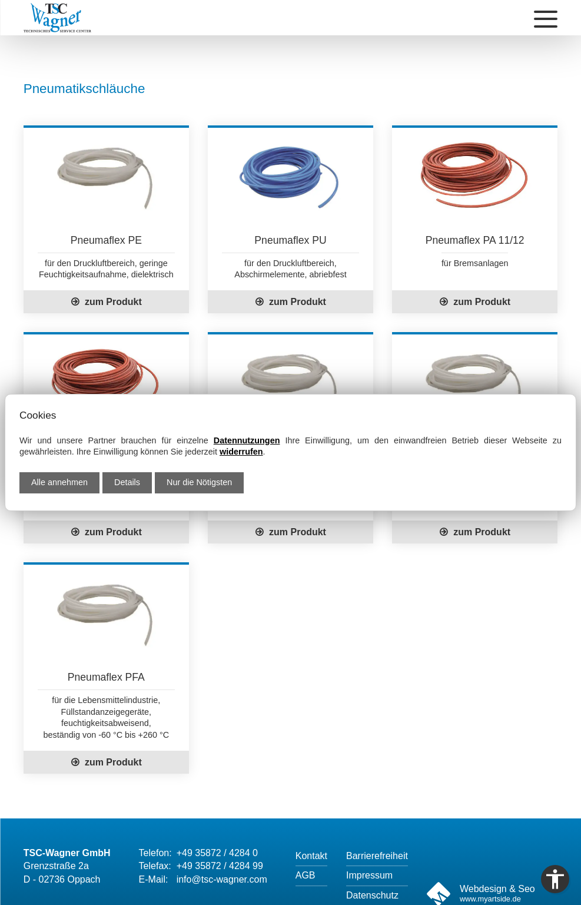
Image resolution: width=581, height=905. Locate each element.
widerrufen (241, 451)
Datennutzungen (247, 440)
